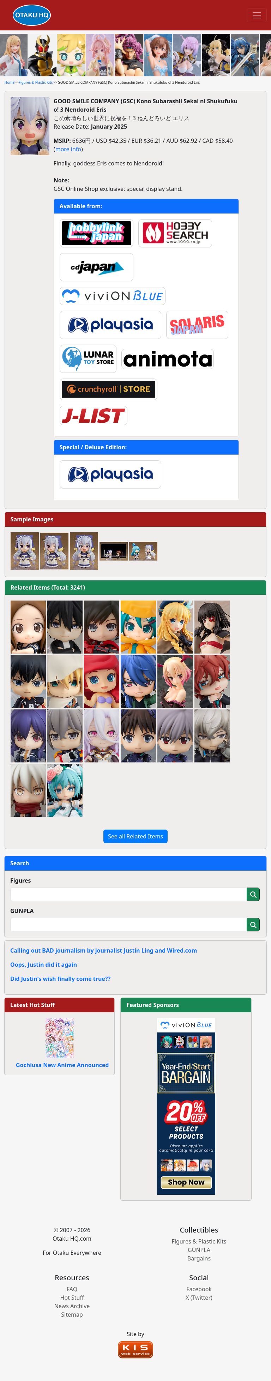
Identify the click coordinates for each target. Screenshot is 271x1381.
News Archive (72, 1306)
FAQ (72, 1289)
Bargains (199, 1258)
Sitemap (72, 1314)
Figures (20, 880)
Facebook (199, 1289)
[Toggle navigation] (257, 15)
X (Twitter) (199, 1297)
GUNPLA (22, 911)
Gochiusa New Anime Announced (62, 1065)
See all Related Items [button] (135, 836)
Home (9, 82)
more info (68, 149)
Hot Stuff (72, 1297)
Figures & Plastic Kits (36, 82)
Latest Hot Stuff (32, 1005)
